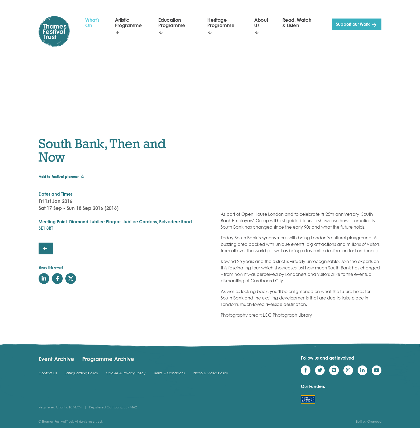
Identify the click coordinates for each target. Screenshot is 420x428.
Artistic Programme (128, 22)
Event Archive (56, 359)
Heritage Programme (220, 22)
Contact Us (48, 373)
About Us (261, 22)
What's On (92, 22)
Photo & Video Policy (210, 373)
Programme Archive (108, 359)
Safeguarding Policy (81, 373)
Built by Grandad (368, 421)
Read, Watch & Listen (296, 22)
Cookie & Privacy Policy (125, 373)
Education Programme (171, 22)
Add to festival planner (58, 176)
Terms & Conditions (169, 373)
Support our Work (353, 24)
